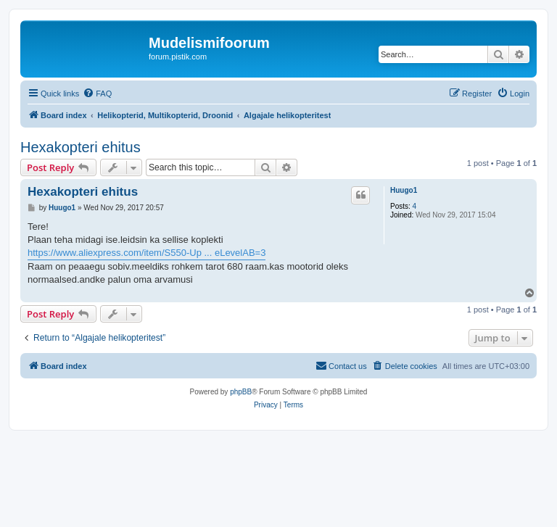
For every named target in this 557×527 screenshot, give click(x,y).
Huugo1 (403, 190)
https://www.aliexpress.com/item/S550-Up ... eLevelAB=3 (146, 252)
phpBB (241, 392)
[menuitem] (97, 93)
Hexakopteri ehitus (80, 147)
